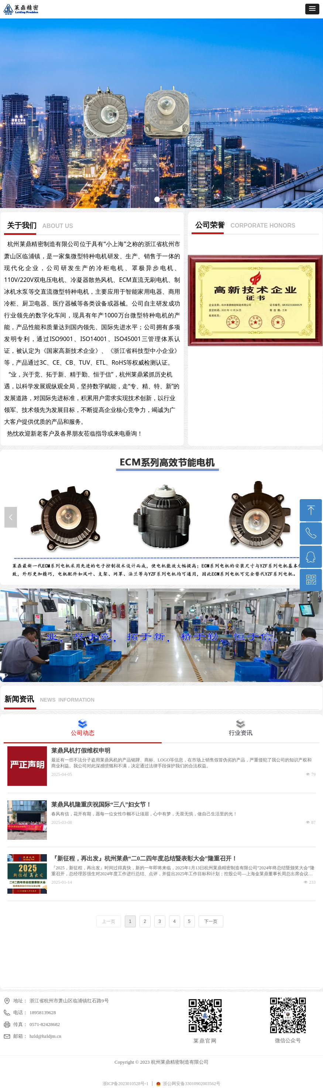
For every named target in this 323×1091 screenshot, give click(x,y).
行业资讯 (240, 733)
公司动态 (83, 733)
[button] (312, 9)
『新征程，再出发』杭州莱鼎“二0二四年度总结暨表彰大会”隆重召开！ (144, 858)
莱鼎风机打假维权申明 (80, 750)
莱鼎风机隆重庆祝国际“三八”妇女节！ (101, 804)
